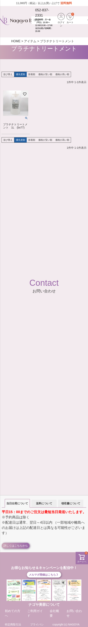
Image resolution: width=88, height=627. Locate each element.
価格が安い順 (45, 74)
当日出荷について (17, 503)
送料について (44, 503)
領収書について (70, 503)
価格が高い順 (62, 74)
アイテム (30, 41)
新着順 (31, 74)
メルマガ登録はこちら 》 (44, 574)
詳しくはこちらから (15, 545)
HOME (16, 41)
